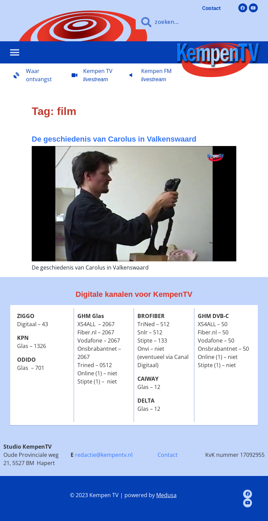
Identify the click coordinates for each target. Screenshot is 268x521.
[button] (14, 52)
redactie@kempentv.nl (104, 455)
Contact (168, 455)
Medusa (166, 495)
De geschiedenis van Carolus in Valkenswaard (114, 139)
